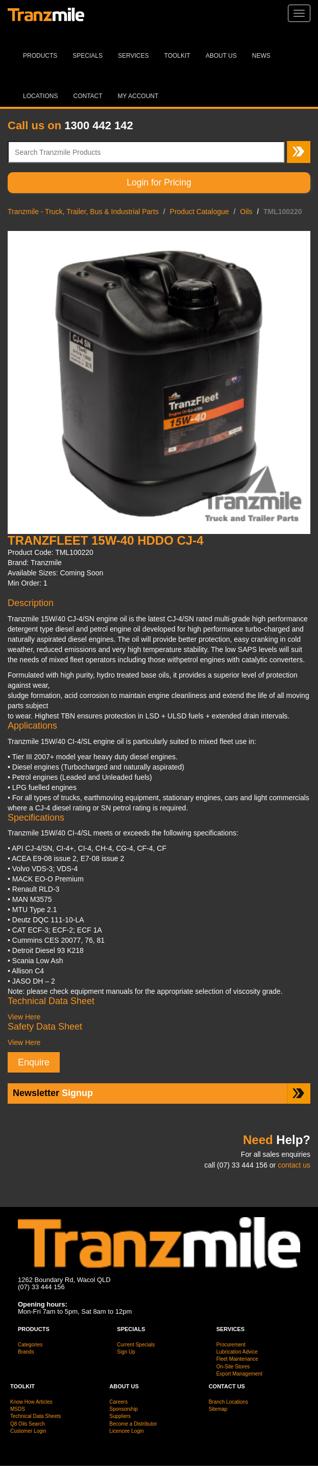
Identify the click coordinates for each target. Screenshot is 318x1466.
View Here (24, 1017)
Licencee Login (126, 1431)
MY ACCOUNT (138, 96)
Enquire (34, 1062)
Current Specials (136, 1344)
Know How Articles (31, 1402)
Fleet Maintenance (237, 1359)
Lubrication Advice (237, 1352)
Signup (53, 1093)
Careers (118, 1402)
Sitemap (218, 1409)
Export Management (239, 1374)
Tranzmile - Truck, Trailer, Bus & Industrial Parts (83, 211)
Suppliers (120, 1416)
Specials (87, 55)
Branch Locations (228, 1402)
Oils (246, 211)
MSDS (17, 1409)
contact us (294, 1165)
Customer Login (28, 1431)
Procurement (231, 1344)
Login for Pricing (159, 182)
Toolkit (177, 55)
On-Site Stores (233, 1366)
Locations (40, 96)
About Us (221, 55)
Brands (26, 1352)
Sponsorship (123, 1409)
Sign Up (126, 1352)
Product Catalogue (199, 211)
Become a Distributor (133, 1424)
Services (133, 55)
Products (40, 55)
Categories (30, 1344)
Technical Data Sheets (35, 1416)
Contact (87, 96)
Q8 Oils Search (27, 1424)
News (261, 55)
